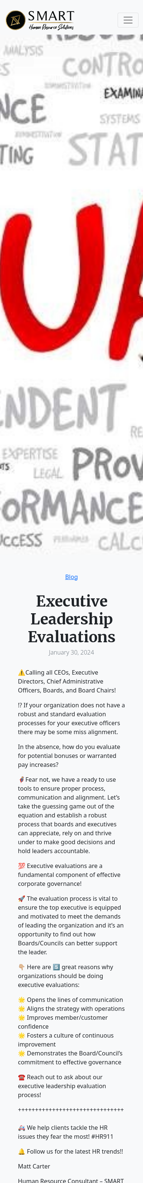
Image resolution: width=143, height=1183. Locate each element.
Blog (71, 577)
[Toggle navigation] (128, 20)
